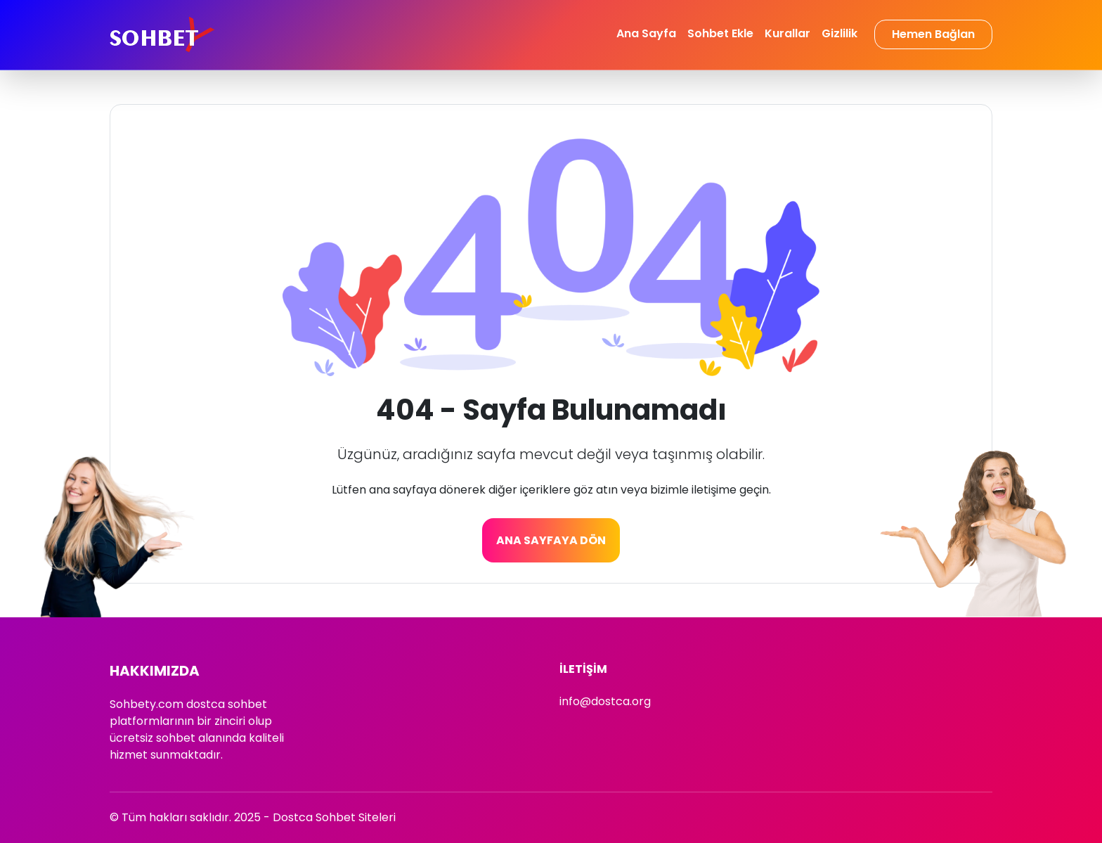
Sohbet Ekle (720, 33)
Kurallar (787, 33)
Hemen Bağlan (933, 34)
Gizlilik (839, 33)
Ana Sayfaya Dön (551, 540)
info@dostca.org (605, 701)
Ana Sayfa (646, 33)
